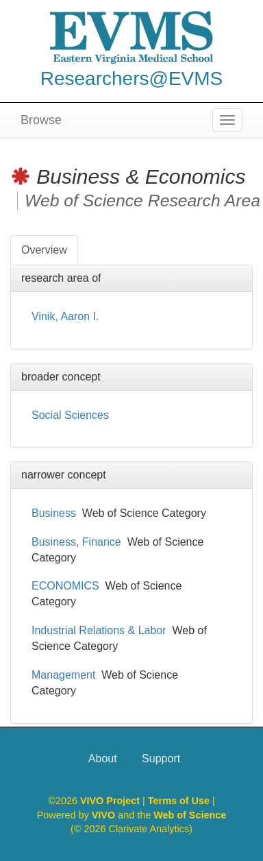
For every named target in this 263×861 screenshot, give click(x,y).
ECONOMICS (65, 586)
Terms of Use (180, 800)
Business (54, 513)
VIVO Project (111, 800)
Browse (41, 120)
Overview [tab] (44, 250)
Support (161, 758)
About (102, 758)
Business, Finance (76, 542)
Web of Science (189, 815)
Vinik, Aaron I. (65, 316)
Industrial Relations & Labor (99, 630)
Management (63, 675)
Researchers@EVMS (131, 78)
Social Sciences (70, 415)
